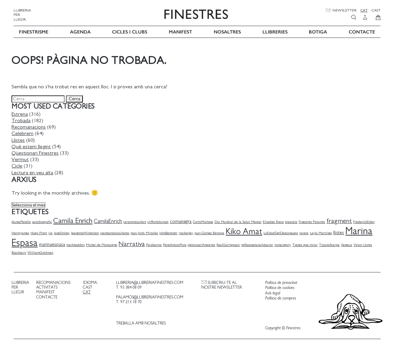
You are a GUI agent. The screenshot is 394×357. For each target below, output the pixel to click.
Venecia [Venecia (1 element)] (348, 244)
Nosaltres (227, 31)
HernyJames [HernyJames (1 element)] (22, 232)
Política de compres (279, 297)
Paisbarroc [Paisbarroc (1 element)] (156, 244)
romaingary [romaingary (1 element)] (284, 244)
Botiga (318, 31)
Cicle (19, 165)
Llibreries (274, 31)
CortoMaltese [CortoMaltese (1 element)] (205, 221)
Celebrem (25, 132)
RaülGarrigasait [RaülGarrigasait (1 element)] (230, 244)
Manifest (180, 31)
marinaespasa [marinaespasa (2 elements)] (54, 243)
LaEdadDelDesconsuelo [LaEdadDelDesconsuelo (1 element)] (282, 232)
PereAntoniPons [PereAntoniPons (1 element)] (176, 244)
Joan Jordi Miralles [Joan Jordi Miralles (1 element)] (146, 232)
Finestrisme (33, 31)
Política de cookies (278, 287)
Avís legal (271, 292)
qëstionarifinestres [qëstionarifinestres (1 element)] (203, 244)
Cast (376, 10)
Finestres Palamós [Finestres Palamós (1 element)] (314, 221)
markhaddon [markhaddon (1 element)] (77, 244)
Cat (364, 10)
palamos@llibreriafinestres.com (149, 296)
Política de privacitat (280, 282)
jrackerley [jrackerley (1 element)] (188, 232)
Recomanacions (31, 126)
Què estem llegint (33, 145)
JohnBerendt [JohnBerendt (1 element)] (170, 232)
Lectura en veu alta (34, 171)
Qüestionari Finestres (37, 152)
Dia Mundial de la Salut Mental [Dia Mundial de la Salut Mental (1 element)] (239, 221)
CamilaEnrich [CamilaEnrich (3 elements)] (110, 220)
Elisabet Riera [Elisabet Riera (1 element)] (275, 221)
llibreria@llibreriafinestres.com (149, 282)
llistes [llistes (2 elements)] (340, 231)
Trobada (23, 119)
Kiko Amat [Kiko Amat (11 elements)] (246, 230)
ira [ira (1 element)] (52, 232)
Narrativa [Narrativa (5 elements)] (133, 243)
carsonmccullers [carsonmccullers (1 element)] (136, 221)
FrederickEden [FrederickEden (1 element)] (365, 221)
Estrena (22, 113)
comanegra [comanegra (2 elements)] (182, 220)
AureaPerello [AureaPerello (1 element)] (23, 221)
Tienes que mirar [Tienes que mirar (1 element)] (307, 244)
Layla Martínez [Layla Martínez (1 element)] (323, 232)
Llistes (20, 139)
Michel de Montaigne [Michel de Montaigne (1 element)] (103, 244)
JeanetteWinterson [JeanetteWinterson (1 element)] (87, 232)
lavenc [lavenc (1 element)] (305, 232)
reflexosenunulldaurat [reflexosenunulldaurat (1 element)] (259, 244)
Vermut (22, 158)
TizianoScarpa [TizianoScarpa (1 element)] (331, 244)
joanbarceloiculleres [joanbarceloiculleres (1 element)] (116, 232)
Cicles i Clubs (129, 31)
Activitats (48, 286)
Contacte (362, 31)
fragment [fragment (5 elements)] (341, 220)
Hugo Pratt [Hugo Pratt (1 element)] (40, 232)
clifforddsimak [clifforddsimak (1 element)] (159, 221)
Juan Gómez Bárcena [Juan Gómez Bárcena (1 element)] (211, 232)
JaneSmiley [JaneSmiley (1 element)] (64, 232)
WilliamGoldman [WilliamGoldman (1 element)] (42, 252)
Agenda (80, 31)
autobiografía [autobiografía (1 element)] (44, 221)
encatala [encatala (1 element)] (293, 221)
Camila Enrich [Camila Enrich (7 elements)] (74, 219)
